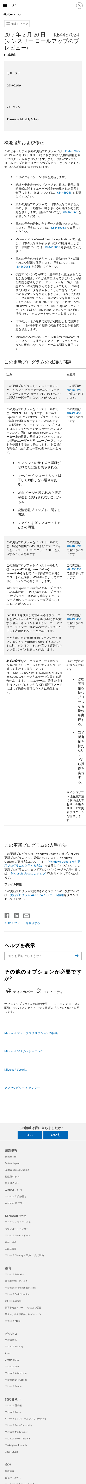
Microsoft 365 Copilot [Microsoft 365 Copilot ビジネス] (16, 1379)
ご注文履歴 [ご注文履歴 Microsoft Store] (10, 1248)
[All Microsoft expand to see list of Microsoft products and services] (5, 6)
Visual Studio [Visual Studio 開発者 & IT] (11, 1451)
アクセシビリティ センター (22, 1088)
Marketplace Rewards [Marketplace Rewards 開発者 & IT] (16, 1445)
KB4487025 (72, 151)
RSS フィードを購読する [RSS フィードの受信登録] (24, 923)
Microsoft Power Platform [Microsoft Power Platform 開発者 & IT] (17, 1438)
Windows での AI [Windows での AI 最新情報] (13, 1189)
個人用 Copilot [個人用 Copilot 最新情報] (12, 1183)
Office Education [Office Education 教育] (13, 1300)
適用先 (11, 54)
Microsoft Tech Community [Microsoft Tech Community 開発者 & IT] (18, 1425)
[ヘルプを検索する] (14, 5)
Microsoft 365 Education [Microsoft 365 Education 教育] (17, 1294)
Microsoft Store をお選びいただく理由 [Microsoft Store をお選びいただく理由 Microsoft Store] (24, 1255)
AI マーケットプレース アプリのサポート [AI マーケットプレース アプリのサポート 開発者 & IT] (26, 1418)
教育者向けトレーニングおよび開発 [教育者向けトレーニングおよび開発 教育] (23, 1307)
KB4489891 (74, 390)
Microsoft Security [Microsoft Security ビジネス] (14, 1346)
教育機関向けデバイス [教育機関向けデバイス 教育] (16, 1280)
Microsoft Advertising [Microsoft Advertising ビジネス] (15, 1373)
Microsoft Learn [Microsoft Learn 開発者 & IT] (13, 1412)
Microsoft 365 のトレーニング (23, 1051)
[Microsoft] (43, 3)
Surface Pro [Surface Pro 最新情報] (10, 1156)
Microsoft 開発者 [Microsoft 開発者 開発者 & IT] (13, 1405)
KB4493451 (74, 413)
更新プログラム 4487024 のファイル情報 (37, 895)
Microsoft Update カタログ (28, 873)
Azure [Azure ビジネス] (8, 1353)
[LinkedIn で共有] (14, 914)
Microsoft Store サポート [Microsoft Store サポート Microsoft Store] (17, 1235)
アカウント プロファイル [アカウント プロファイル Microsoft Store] (18, 1222)
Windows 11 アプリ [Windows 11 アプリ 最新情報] (15, 1203)
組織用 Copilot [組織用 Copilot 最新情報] (12, 1176)
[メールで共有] (24, 914)
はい (29, 1135)
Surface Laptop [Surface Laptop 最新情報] (12, 1163)
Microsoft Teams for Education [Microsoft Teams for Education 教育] (20, 1287)
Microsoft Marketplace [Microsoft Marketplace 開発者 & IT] (16, 1431)
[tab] (20, 992)
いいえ (55, 1135)
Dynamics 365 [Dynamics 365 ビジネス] (12, 1359)
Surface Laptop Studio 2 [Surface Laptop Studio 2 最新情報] (17, 1169)
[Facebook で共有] (7, 914)
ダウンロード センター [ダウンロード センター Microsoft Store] (16, 1228)
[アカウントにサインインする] (79, 6)
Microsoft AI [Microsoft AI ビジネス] (11, 1339)
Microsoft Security (15, 1069)
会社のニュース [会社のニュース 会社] (13, 1477)
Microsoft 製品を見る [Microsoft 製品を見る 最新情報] (15, 1196)
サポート (10, 14)
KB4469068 (64, 192)
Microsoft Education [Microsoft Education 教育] (15, 1274)
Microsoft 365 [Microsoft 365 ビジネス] (12, 1366)
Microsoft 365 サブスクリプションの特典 (31, 1033)
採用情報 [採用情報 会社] (9, 1470)
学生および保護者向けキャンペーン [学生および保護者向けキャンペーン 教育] (23, 1314)
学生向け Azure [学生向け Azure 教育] (12, 1320)
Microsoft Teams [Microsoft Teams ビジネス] (13, 1386)
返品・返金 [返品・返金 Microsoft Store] (10, 1242)
